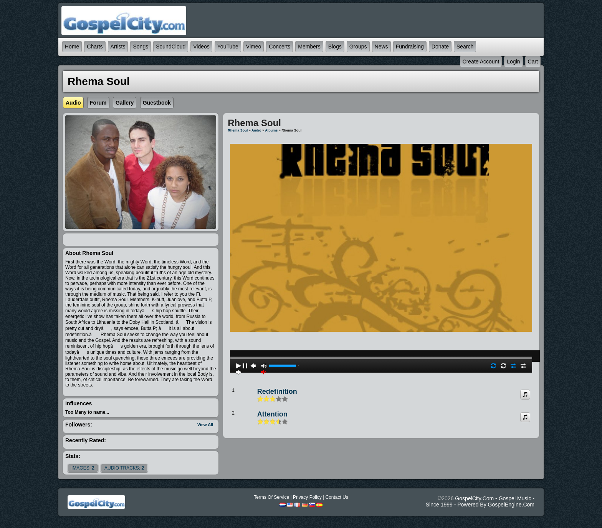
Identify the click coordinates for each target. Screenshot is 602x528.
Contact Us (336, 497)
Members (309, 46)
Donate (440, 46)
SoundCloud (170, 46)
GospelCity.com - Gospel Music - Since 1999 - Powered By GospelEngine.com (480, 501)
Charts (95, 46)
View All (205, 424)
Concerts (279, 46)
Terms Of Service (271, 497)
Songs (140, 46)
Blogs (335, 46)
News (381, 46)
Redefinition (277, 391)
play (381, 337)
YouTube (227, 46)
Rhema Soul (238, 130)
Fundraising (410, 46)
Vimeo (253, 46)
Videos (201, 46)
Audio (256, 130)
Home (72, 46)
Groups (358, 46)
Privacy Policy (307, 497)
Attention (272, 414)
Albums (271, 130)
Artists (118, 46)
